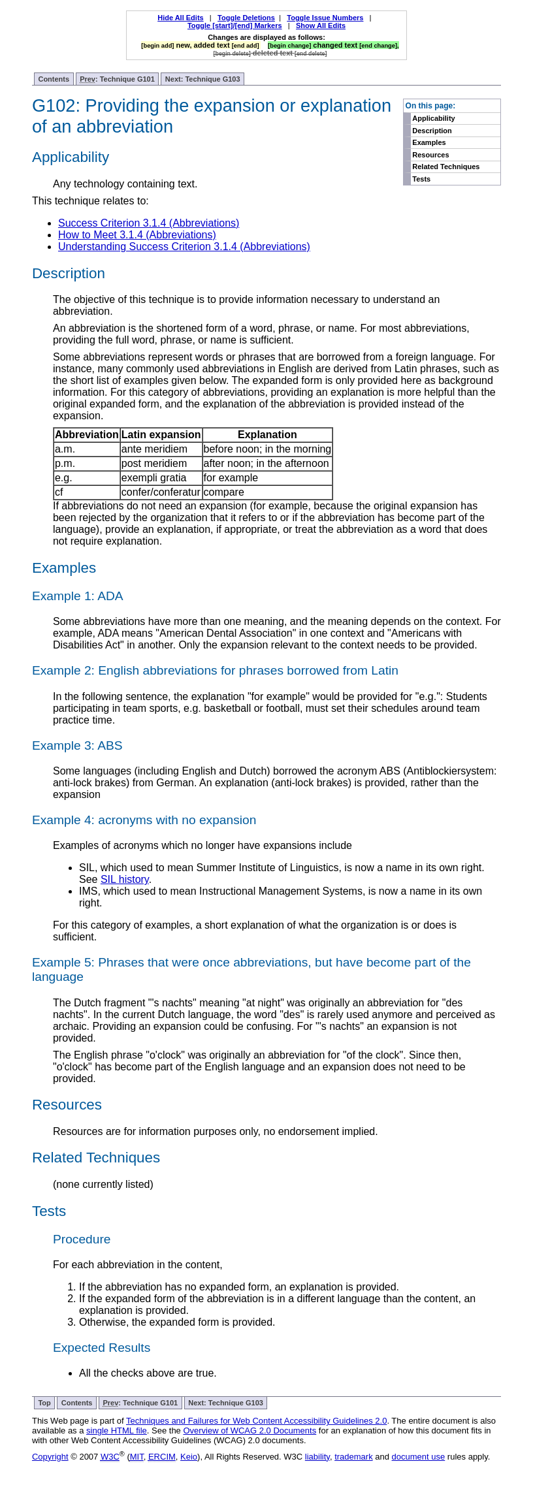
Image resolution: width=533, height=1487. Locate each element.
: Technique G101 (117, 79)
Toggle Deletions (246, 18)
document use (418, 1457)
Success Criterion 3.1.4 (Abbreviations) (148, 223)
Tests (421, 179)
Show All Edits (321, 25)
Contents (53, 79)
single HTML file (116, 1430)
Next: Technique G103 (202, 79)
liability (317, 1457)
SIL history (125, 879)
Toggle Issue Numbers (325, 18)
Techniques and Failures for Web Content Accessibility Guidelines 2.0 (256, 1421)
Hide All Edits (180, 18)
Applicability (433, 118)
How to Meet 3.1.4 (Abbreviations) (137, 234)
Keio (188, 1457)
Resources (430, 155)
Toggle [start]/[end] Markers (234, 25)
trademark (353, 1457)
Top (44, 1403)
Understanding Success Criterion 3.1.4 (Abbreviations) (184, 246)
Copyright (50, 1457)
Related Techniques (445, 166)
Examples (428, 142)
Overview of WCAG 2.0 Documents (249, 1430)
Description (432, 131)
